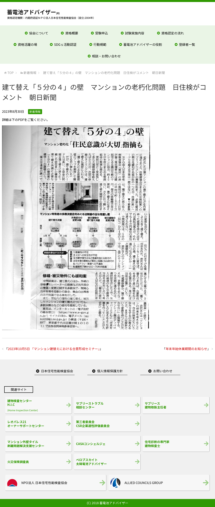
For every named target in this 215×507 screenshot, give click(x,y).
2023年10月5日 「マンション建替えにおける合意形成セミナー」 (54, 348)
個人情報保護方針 (110, 370)
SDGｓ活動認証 (65, 44)
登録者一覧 (187, 44)
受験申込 (101, 33)
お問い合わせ (162, 370)
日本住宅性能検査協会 (57, 370)
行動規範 (100, 44)
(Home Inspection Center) (38, 405)
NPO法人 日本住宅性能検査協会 (44, 482)
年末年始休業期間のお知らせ (186, 348)
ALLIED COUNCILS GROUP (143, 482)
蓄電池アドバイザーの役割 (142, 44)
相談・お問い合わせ (106, 56)
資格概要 (71, 33)
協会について (38, 33)
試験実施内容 (134, 33)
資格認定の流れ (172, 33)
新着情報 (35, 112)
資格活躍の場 (27, 44)
